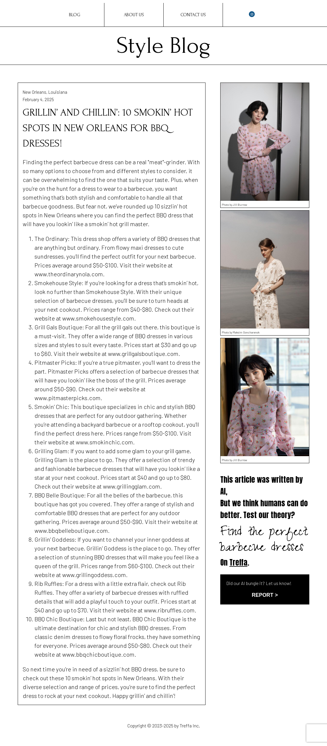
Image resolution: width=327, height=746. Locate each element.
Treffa (238, 562)
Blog (74, 14)
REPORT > (265, 595)
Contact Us (193, 14)
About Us (134, 14)
